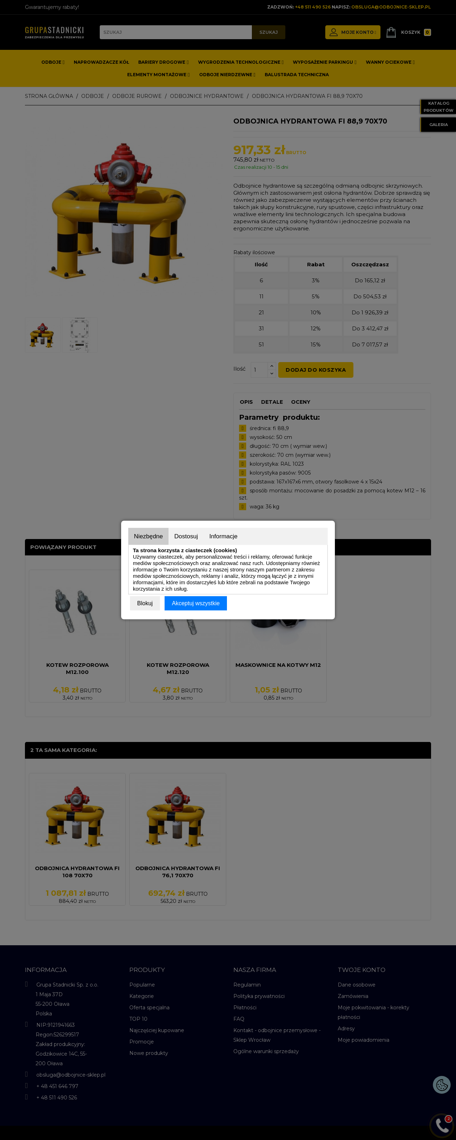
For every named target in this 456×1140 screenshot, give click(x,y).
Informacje (223, 536)
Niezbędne (148, 536)
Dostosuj (186, 536)
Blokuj (145, 603)
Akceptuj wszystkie (195, 603)
